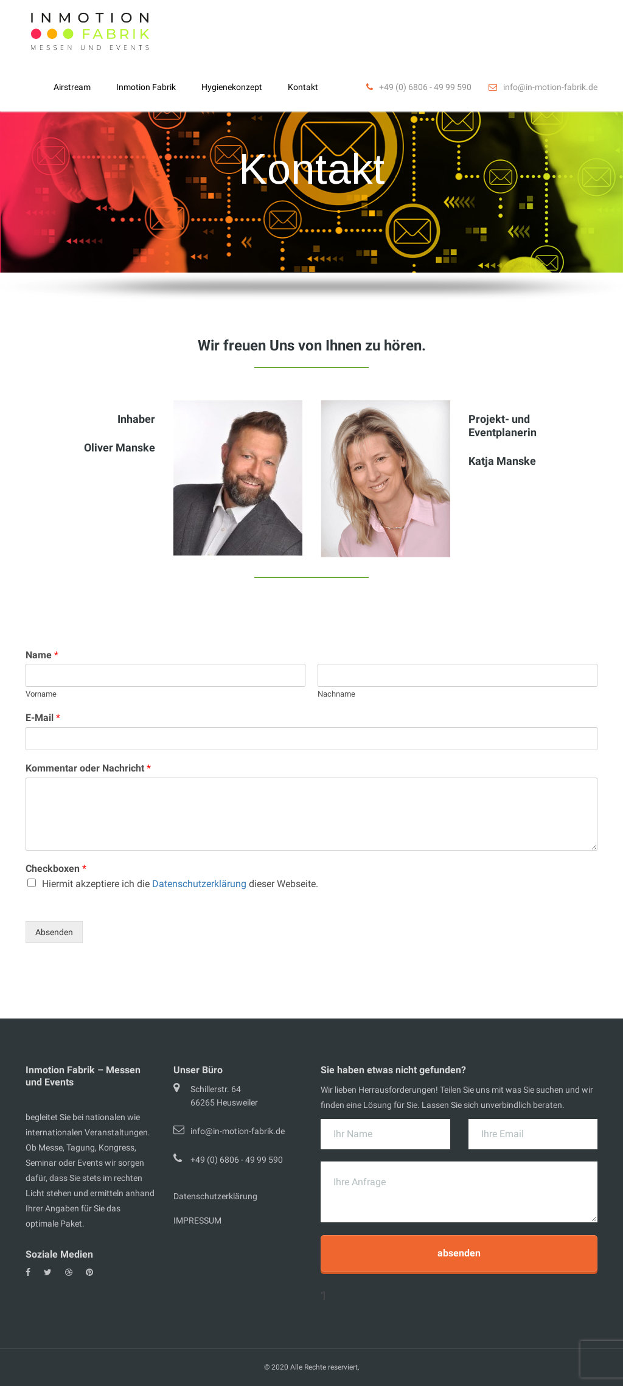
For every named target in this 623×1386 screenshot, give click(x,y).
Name (42, 655)
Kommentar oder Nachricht (88, 768)
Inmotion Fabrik (146, 87)
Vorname (41, 693)
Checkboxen (56, 868)
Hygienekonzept (231, 87)
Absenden (54, 932)
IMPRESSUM (197, 1220)
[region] (311, 183)
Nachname (336, 693)
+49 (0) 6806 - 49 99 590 (236, 1160)
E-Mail (43, 717)
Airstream (72, 87)
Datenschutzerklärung (199, 884)
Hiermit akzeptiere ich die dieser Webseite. (180, 884)
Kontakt (303, 87)
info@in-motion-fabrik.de (237, 1131)
